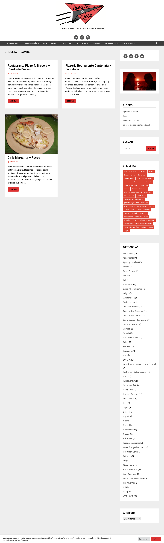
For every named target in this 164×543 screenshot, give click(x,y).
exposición (147, 192)
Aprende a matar (130, 111)
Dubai (125, 342)
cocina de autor (147, 178)
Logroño (127, 416)
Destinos (81, 43)
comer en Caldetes (146, 182)
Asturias (126, 275)
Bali (124, 280)
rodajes (143, 227)
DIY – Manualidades (132, 337)
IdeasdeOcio (128, 398)
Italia (125, 403)
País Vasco (127, 438)
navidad (134, 213)
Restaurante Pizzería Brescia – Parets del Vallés (29, 67)
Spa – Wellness (129, 474)
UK (124, 487)
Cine (138, 178)
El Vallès (126, 346)
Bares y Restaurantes (132, 288)
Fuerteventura (129, 380)
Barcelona (143, 171)
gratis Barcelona (129, 206)
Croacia (134, 189)
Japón (126, 407)
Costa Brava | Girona (132, 315)
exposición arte (129, 196)
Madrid (126, 420)
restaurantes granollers (131, 227)
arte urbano (133, 171)
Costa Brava (144, 185)
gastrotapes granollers (131, 203)
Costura (126, 328)
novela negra (128, 217)
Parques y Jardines (131, 442)
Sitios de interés (130, 469)
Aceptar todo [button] (156, 539)
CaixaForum (142, 175)
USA (125, 491)
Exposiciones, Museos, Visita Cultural (139, 364)
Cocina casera (129, 302)
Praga (125, 460)
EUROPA (127, 359)
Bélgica (126, 293)
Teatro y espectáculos (133, 478)
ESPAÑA (126, 355)
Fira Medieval (128, 199)
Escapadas (97, 43)
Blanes (126, 175)
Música (126, 213)
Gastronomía (30, 43)
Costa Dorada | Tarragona (134, 319)
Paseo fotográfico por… (134, 447)
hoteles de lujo (142, 206)
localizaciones (129, 210)
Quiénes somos (128, 43)
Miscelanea (110, 43)
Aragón (126, 266)
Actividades (68, 43)
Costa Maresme (130, 324)
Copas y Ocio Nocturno (133, 311)
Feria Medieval (141, 196)
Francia (126, 376)
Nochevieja (142, 213)
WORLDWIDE (129, 496)
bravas (133, 175)
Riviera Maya (128, 465)
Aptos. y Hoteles (130, 262)
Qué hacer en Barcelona (147, 220)
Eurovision (142, 189)
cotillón (126, 189)
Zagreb (126, 231)
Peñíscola (138, 217)
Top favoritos (129, 482)
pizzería (127, 220)
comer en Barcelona (130, 182)
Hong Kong (128, 389)
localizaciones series (142, 210)
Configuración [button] (143, 539)
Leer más (14, 101)
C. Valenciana (129, 297)
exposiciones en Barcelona (133, 192)
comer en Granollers (130, 185)
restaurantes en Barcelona (143, 224)
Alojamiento (12, 43)
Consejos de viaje (130, 306)
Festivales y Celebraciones (134, 372)
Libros (126, 411)
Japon (151, 206)
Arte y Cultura (49, 43)
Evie (125, 116)
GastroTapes (139, 199)
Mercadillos (128, 425)
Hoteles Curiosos (130, 394)
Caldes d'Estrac (129, 178)
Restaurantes (128, 224)
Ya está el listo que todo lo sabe (137, 124)
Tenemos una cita (131, 120)
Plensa (134, 220)
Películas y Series (130, 451)
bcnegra (151, 171)
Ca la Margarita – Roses (24, 157)
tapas (151, 227)
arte (125, 171)
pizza (146, 217)
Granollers (144, 203)
